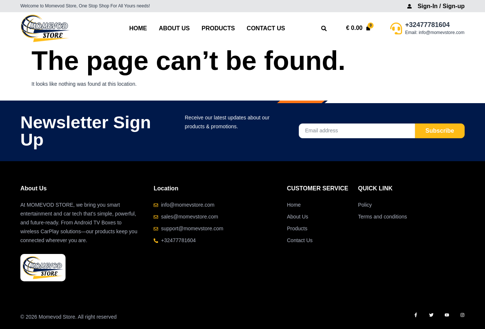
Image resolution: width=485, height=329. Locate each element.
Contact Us (266, 28)
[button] (324, 28)
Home (138, 28)
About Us (174, 28)
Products (218, 28)
